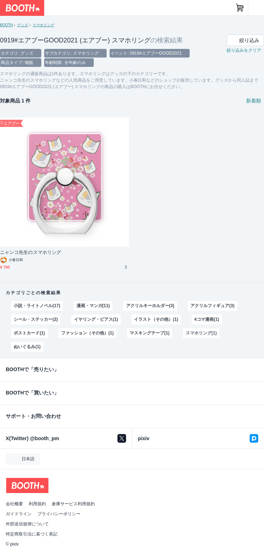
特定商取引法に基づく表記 (31, 534)
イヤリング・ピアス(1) (96, 319)
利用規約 (37, 504)
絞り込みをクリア (244, 50)
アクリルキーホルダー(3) (150, 305)
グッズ (22, 25)
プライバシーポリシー (58, 514)
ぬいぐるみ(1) (27, 346)
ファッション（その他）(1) (87, 333)
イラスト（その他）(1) (156, 319)
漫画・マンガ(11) (93, 305)
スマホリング (43, 25)
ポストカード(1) (29, 333)
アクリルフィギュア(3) (212, 305)
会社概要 (14, 504)
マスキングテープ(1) (150, 333)
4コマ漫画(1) (206, 319)
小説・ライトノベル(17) (37, 305)
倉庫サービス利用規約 (73, 504)
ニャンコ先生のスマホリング (30, 252)
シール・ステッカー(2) (35, 319)
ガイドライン (19, 514)
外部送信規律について (27, 524)
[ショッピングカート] (240, 8)
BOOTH (6, 25)
